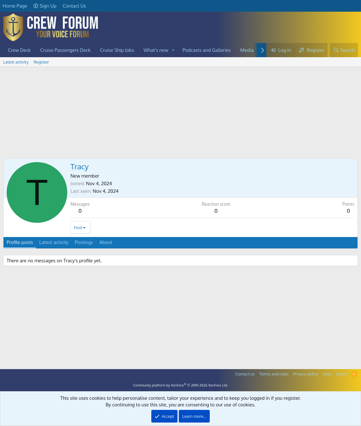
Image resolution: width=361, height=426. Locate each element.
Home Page (15, 6)
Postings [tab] (84, 242)
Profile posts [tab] (20, 242)
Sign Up (45, 6)
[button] (173, 50)
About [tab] (105, 242)
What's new (156, 50)
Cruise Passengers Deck (65, 50)
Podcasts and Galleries (207, 50)
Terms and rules (274, 373)
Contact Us (74, 6)
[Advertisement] (180, 114)
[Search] (344, 50)
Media (247, 50)
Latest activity (15, 61)
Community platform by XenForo (180, 385)
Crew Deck (19, 50)
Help (327, 373)
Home (341, 373)
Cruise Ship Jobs (117, 50)
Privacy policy (305, 373)
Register (41, 61)
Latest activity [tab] (54, 242)
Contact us (245, 373)
